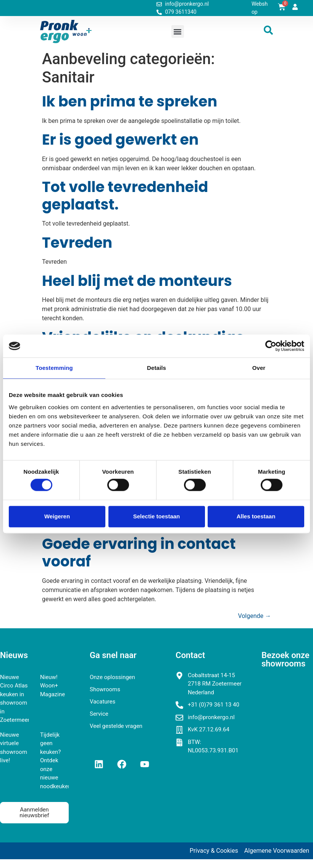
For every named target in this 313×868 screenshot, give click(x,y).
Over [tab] (259, 368)
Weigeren (57, 516)
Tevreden (77, 242)
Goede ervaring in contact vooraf (139, 552)
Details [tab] (156, 368)
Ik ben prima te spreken (129, 101)
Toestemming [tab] (54, 368)
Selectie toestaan (156, 516)
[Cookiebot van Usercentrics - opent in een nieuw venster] (270, 346)
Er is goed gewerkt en (120, 139)
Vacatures (102, 701)
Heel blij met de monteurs (137, 281)
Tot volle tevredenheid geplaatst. (125, 196)
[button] (177, 31)
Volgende (254, 616)
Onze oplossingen (112, 677)
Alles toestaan (256, 516)
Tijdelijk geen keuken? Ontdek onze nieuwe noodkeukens (57, 760)
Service (99, 713)
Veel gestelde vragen (116, 726)
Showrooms (105, 689)
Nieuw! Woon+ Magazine (52, 686)
